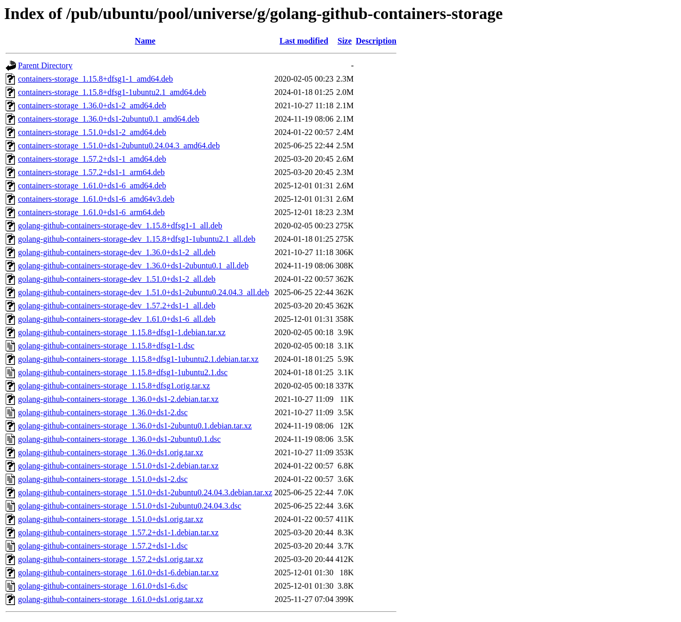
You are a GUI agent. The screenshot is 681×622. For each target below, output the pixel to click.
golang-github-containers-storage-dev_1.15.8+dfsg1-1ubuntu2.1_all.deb (136, 239)
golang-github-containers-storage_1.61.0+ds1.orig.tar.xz (110, 599)
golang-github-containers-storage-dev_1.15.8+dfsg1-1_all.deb (120, 225)
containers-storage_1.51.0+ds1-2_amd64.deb (92, 132)
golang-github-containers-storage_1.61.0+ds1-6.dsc (102, 585)
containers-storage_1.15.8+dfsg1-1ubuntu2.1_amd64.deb (112, 92)
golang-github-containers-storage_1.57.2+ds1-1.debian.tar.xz (118, 532)
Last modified (303, 40)
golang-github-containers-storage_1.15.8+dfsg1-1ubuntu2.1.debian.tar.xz (138, 359)
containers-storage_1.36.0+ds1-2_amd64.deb (92, 105)
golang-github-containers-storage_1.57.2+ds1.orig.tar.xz (110, 559)
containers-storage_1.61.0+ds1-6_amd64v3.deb (96, 199)
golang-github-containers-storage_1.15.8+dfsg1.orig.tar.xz (114, 385)
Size (344, 40)
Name (145, 40)
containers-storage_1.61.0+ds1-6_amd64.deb (92, 185)
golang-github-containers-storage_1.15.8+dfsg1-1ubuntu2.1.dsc (123, 372)
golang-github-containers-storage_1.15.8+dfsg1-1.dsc (106, 345)
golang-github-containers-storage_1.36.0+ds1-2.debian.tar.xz (118, 399)
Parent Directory (45, 65)
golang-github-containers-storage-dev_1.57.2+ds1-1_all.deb (116, 305)
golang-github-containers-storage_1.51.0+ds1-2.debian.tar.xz (118, 465)
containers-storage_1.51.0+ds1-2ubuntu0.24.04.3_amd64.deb (119, 145)
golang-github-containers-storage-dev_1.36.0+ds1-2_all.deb (116, 252)
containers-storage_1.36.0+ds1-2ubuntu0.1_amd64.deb (108, 118)
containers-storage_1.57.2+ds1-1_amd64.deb (92, 158)
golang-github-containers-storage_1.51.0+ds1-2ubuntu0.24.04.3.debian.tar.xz (145, 492)
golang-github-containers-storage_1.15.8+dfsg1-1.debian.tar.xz (121, 332)
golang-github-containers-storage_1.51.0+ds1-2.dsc (102, 479)
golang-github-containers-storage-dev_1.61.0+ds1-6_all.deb (116, 319)
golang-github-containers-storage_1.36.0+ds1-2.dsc (102, 412)
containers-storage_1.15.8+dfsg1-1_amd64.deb (95, 78)
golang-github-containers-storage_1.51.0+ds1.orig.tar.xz (110, 519)
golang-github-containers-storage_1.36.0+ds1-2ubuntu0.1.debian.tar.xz (135, 425)
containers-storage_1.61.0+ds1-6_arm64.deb (91, 212)
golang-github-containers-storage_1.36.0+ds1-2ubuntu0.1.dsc (119, 439)
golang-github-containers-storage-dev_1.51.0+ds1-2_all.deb (116, 279)
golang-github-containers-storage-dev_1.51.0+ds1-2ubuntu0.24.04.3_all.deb (143, 292)
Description (376, 40)
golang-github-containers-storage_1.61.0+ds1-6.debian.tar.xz (118, 572)
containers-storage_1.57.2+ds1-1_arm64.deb (91, 172)
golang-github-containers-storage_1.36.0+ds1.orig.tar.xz (110, 452)
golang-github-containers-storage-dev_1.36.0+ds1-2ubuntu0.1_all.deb (133, 265)
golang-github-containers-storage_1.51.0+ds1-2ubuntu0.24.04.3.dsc (129, 505)
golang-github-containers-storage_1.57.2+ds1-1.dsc (102, 545)
